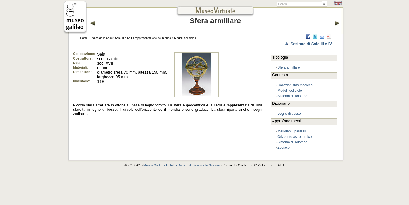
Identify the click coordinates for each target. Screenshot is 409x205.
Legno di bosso (289, 114)
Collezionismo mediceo (294, 85)
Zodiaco (283, 147)
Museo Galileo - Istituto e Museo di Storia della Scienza (181, 165)
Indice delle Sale (101, 38)
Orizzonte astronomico (294, 137)
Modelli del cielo (184, 38)
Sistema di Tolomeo (292, 96)
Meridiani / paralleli (291, 131)
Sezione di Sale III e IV (311, 44)
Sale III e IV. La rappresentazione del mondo (143, 38)
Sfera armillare (288, 67)
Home (84, 38)
